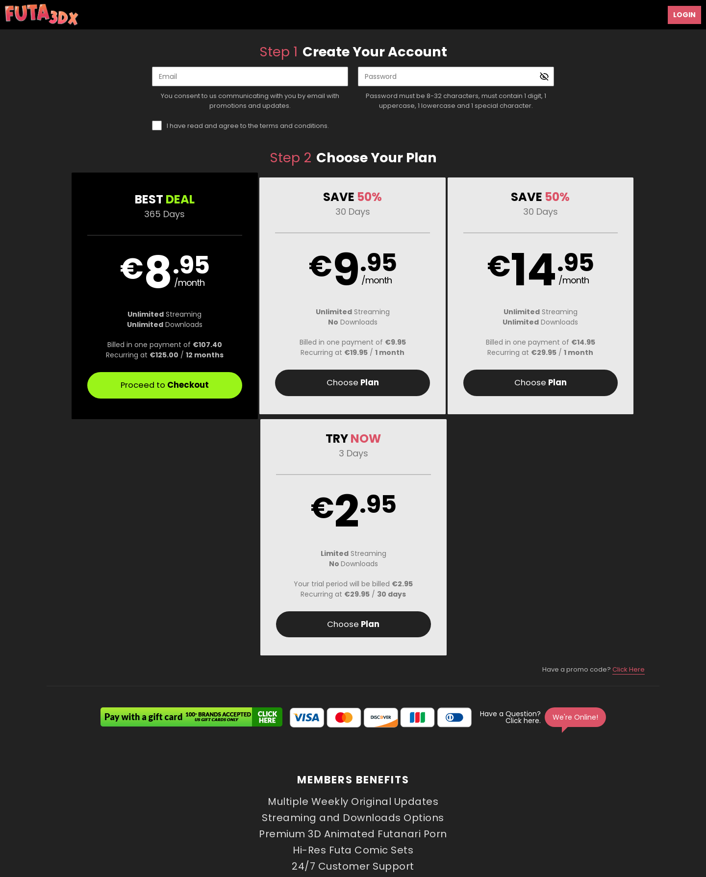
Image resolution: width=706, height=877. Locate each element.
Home (192, 765)
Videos (225, 765)
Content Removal (577, 814)
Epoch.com (153, 814)
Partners (509, 765)
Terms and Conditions (242, 789)
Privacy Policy (305, 789)
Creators (402, 765)
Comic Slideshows (343, 765)
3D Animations (274, 765)
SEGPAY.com (433, 814)
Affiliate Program (140, 789)
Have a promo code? (593, 433)
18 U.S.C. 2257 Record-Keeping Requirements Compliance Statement (488, 789)
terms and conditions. (294, 125)
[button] (123, 296)
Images (442, 765)
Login (684, 15)
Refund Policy (355, 789)
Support (186, 789)
